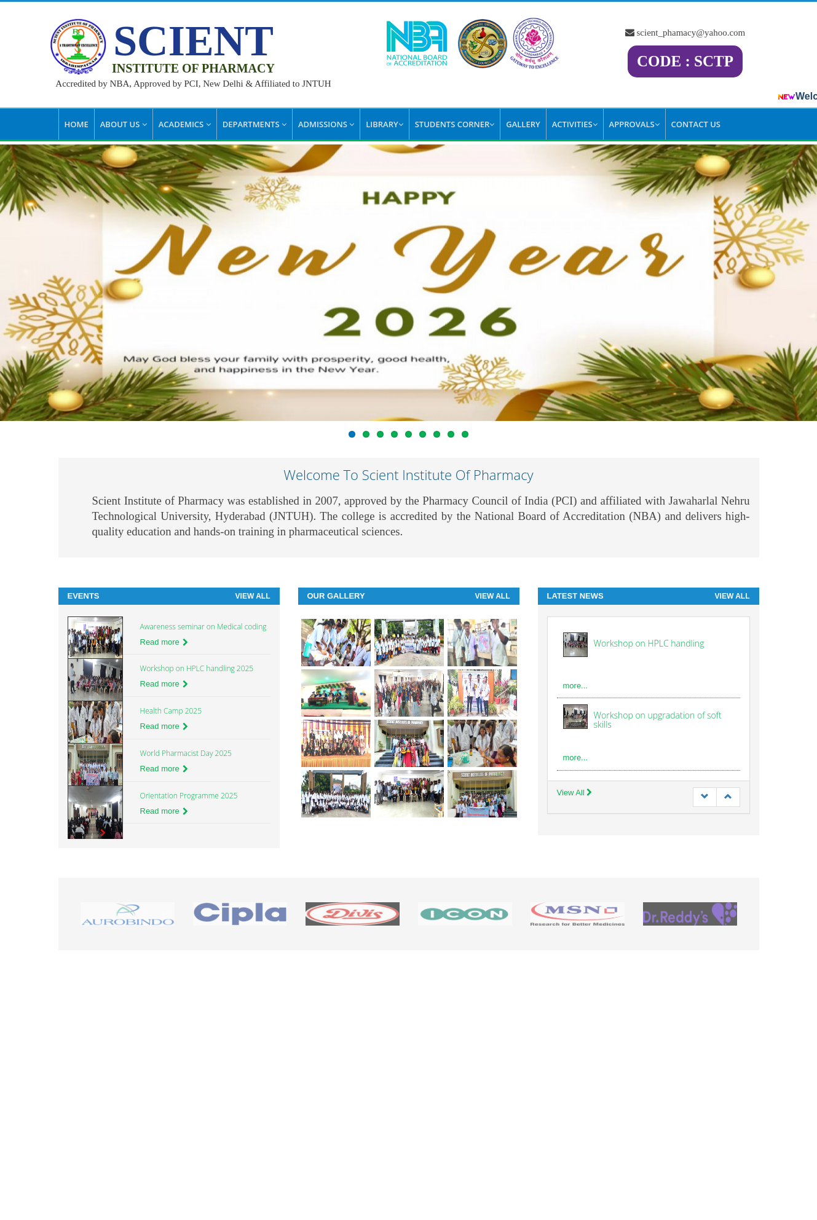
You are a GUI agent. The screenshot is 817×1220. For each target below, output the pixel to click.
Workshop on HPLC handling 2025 (197, 668)
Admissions (326, 124)
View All (252, 596)
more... (575, 685)
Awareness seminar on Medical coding (203, 626)
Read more (164, 642)
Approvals (634, 124)
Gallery (523, 124)
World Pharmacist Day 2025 (186, 753)
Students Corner (455, 124)
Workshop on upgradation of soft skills (658, 719)
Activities (575, 124)
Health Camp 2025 (171, 711)
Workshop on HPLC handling (649, 643)
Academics (185, 124)
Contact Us (695, 124)
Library (384, 124)
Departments (254, 124)
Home (77, 124)
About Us (123, 124)
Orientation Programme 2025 (189, 795)
